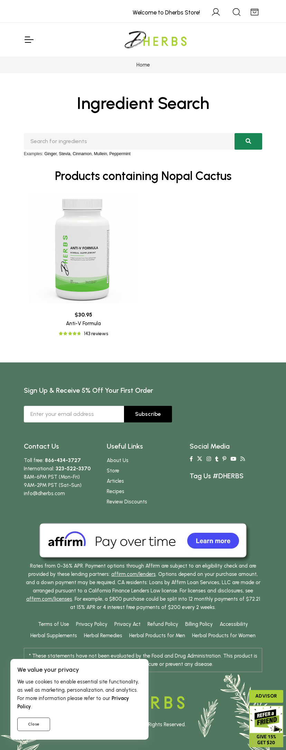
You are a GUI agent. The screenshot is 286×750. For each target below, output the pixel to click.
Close (33, 724)
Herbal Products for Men (157, 635)
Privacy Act (127, 624)
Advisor (266, 696)
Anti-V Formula (83, 323)
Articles (115, 481)
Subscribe (148, 414)
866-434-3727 (63, 460)
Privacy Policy (91, 624)
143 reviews (96, 334)
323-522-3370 (73, 469)
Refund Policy (162, 624)
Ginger (50, 153)
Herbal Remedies (103, 635)
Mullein (100, 153)
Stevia (64, 153)
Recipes (115, 491)
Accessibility (234, 624)
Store (113, 471)
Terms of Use (53, 624)
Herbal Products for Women (224, 635)
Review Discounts (127, 502)
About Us (117, 460)
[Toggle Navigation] (29, 39)
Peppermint (120, 153)
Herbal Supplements (53, 635)
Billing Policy (199, 624)
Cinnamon (82, 153)
